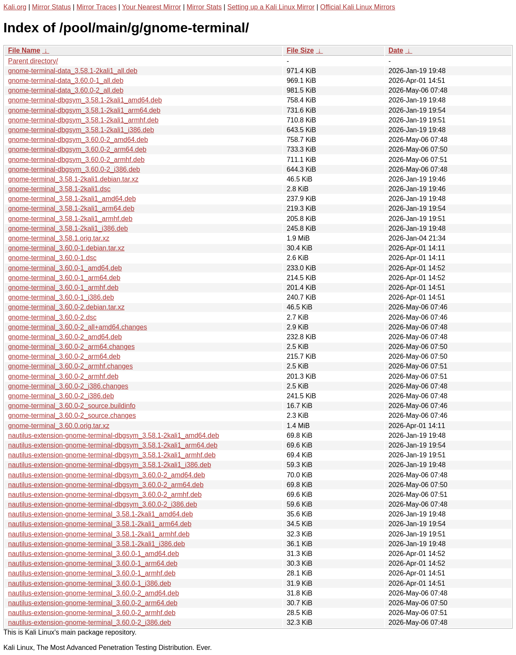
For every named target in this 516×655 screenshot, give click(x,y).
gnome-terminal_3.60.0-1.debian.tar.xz (66, 248)
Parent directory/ (33, 61)
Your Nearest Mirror (151, 7)
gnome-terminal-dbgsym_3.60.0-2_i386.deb (74, 169)
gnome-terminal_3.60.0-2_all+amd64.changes (77, 327)
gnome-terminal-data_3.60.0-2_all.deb (65, 90)
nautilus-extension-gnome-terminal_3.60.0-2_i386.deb (89, 622)
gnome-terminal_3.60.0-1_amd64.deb (65, 268)
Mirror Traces (96, 7)
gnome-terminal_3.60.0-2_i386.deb (61, 396)
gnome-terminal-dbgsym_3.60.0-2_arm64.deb (77, 149)
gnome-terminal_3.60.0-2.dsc (52, 317)
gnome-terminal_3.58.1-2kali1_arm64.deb (71, 208)
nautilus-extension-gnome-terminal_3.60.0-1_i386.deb (89, 583)
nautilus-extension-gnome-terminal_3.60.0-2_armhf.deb (92, 612)
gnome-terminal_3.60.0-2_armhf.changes (70, 366)
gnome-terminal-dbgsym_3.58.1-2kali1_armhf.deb (83, 120)
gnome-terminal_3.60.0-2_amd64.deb (65, 336)
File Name (24, 50)
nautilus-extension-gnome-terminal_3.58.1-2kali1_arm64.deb (99, 523)
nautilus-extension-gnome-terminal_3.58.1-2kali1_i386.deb (96, 543)
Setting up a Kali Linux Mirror (271, 7)
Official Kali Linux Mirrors (357, 7)
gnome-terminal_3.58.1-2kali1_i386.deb (68, 228)
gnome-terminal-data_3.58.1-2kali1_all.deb (72, 70)
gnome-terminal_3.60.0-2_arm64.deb (64, 356)
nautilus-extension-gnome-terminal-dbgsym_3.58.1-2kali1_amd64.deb (113, 435)
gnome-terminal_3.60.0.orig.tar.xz (58, 425)
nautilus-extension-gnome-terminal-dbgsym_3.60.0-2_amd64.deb (106, 475)
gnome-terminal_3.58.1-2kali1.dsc (59, 189)
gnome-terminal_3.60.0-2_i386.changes (68, 386)
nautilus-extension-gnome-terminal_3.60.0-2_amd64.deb (93, 593)
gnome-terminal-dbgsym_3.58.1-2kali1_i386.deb (81, 129)
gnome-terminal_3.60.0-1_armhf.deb (63, 287)
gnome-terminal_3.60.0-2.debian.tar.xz (66, 307)
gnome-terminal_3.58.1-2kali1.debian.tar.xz (73, 179)
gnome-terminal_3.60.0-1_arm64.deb (64, 277)
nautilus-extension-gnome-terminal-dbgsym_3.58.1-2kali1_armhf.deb (111, 455)
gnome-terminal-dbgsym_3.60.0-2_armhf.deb (76, 159)
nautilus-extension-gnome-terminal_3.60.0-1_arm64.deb (92, 563)
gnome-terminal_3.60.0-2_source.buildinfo (72, 405)
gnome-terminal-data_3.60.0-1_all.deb (65, 80)
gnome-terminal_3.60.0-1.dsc (52, 257)
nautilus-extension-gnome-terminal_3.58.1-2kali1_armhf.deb (99, 534)
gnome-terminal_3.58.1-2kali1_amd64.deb (72, 198)
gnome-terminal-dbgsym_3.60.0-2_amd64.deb (78, 139)
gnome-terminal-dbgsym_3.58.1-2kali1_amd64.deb (85, 100)
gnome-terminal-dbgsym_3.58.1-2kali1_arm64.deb (84, 110)
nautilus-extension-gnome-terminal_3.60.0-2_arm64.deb (92, 603)
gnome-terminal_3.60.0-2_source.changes (72, 415)
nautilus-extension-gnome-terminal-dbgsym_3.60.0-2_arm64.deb (106, 484)
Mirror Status (51, 7)
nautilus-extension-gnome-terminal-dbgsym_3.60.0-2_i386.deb (102, 504)
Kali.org (14, 7)
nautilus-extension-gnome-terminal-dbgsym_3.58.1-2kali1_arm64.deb (113, 445)
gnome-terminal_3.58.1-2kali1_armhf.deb (70, 218)
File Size (300, 50)
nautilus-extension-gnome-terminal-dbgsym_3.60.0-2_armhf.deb (104, 494)
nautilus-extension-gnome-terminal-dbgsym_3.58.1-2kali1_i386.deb (109, 464)
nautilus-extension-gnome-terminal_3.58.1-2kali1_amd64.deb (100, 514)
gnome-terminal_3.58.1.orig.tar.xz (58, 238)
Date (395, 50)
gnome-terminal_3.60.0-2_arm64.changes (71, 346)
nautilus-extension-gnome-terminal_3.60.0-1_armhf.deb (92, 573)
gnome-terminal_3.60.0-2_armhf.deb (63, 376)
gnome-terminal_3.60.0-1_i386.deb (61, 297)
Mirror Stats (204, 7)
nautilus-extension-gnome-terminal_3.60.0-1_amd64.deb (93, 553)
